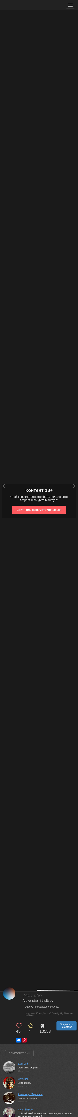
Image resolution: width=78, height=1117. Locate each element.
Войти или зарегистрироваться (39, 509)
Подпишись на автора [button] (66, 1025)
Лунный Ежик (25, 1109)
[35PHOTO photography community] (19, 5)
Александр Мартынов (30, 1094)
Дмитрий (23, 1063)
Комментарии (19, 1053)
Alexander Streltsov (38, 1000)
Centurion (23, 1079)
